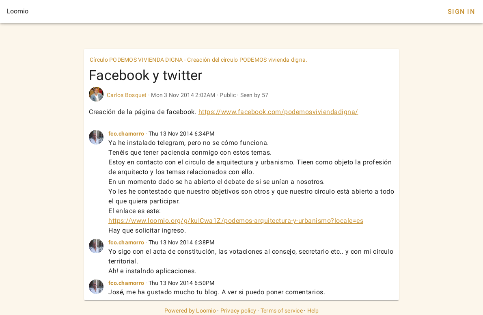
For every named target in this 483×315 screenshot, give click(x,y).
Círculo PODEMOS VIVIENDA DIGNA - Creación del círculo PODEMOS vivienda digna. (198, 59)
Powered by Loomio (190, 310)
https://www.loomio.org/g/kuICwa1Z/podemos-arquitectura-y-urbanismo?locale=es (235, 220)
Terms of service (282, 310)
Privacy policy (238, 310)
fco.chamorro (126, 133)
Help (313, 310)
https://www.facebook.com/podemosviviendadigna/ (278, 112)
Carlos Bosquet (127, 95)
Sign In (461, 11)
